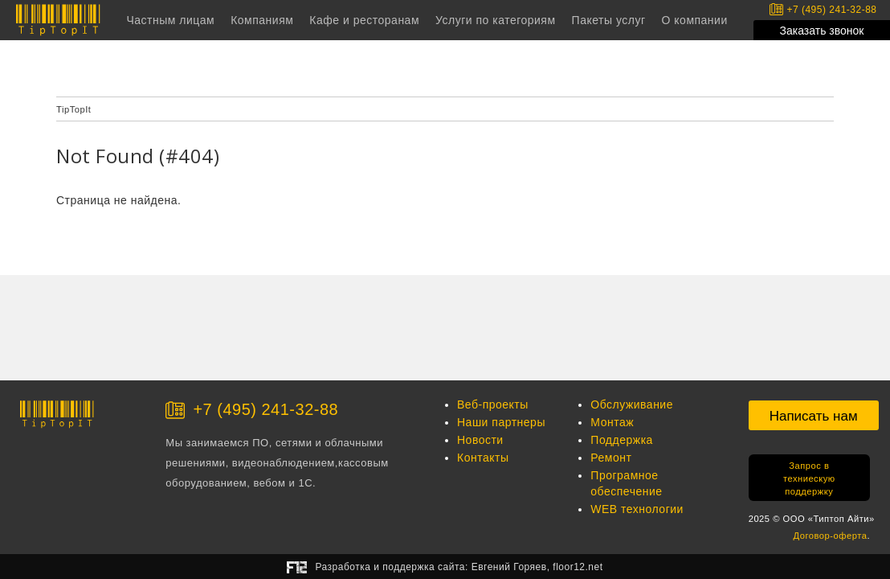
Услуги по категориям (495, 20)
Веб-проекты (493, 404)
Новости (480, 439)
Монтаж (612, 422)
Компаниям (262, 20)
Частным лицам (170, 20)
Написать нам (814, 416)
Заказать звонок (822, 30)
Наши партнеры (501, 422)
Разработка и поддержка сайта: (458, 567)
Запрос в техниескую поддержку (809, 478)
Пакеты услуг (609, 20)
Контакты (482, 457)
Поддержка (621, 439)
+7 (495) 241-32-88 (823, 9)
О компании (695, 20)
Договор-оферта (831, 535)
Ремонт (610, 457)
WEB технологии (637, 509)
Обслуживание (631, 404)
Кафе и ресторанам (364, 20)
